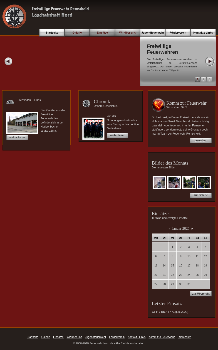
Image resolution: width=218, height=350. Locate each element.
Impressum (184, 337)
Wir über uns (127, 32)
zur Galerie (201, 195)
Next (209, 61)
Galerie (77, 32)
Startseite (52, 32)
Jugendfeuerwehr (152, 32)
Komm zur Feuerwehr (162, 337)
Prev (8, 61)
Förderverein (178, 32)
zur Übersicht (201, 293)
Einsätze (102, 32)
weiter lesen (17, 137)
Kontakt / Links (203, 32)
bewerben (200, 140)
